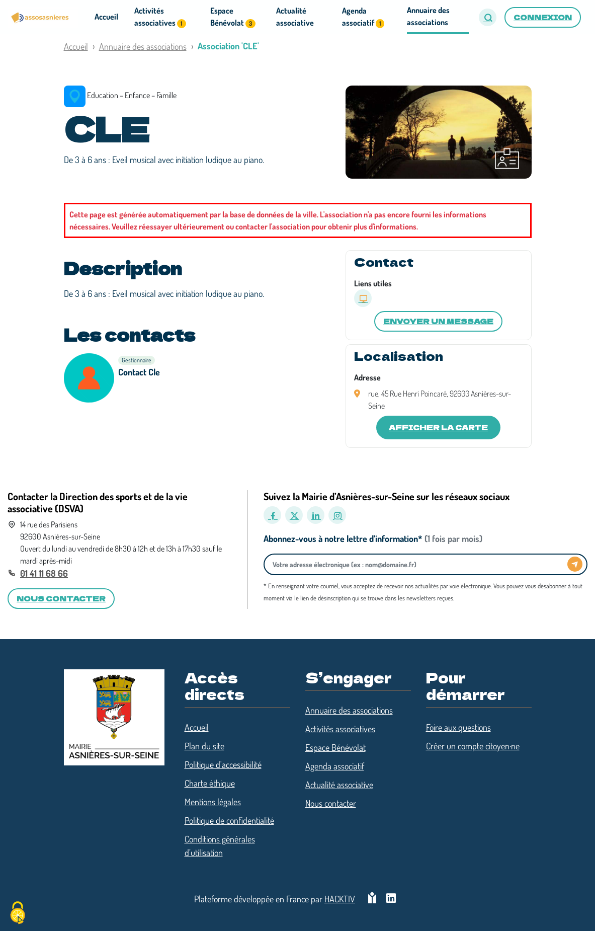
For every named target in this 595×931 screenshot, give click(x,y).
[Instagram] (337, 515)
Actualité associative (339, 784)
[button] (487, 17)
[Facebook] (272, 515)
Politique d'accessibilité (223, 764)
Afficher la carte (438, 427)
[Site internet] (363, 298)
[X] (294, 515)
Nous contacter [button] (61, 598)
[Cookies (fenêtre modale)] (17, 913)
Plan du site (204, 745)
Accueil (76, 46)
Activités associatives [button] (160, 17)
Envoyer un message (438, 321)
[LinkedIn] (315, 515)
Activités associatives (340, 728)
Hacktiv (339, 898)
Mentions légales (213, 801)
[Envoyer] (574, 564)
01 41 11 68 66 (44, 573)
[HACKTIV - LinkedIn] (391, 899)
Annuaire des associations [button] (428, 16)
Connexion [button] (543, 17)
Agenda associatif (334, 765)
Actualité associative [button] (295, 17)
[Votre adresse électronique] (418, 564)
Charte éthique (210, 783)
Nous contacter (330, 803)
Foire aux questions (458, 727)
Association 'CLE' (228, 45)
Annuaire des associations (143, 46)
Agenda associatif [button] (363, 17)
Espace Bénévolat (335, 747)
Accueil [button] (106, 17)
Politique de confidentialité (229, 820)
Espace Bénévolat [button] (233, 17)
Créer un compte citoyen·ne (473, 745)
